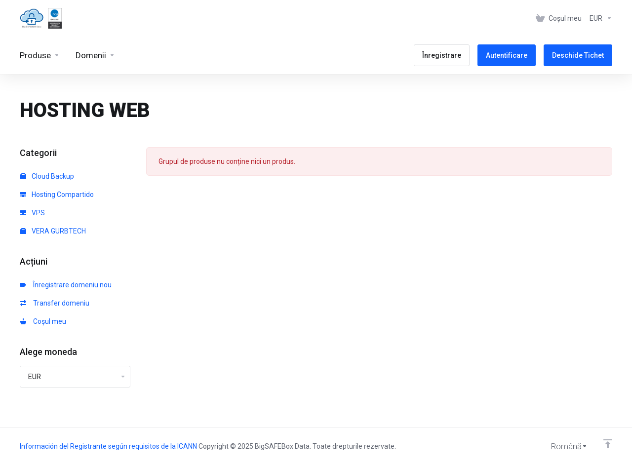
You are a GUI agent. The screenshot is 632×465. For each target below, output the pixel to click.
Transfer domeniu (54, 303)
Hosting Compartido (57, 194)
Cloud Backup (47, 176)
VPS (32, 213)
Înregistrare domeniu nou (66, 285)
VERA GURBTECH (53, 231)
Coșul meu (43, 321)
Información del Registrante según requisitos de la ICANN (109, 446)
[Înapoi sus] (607, 443)
